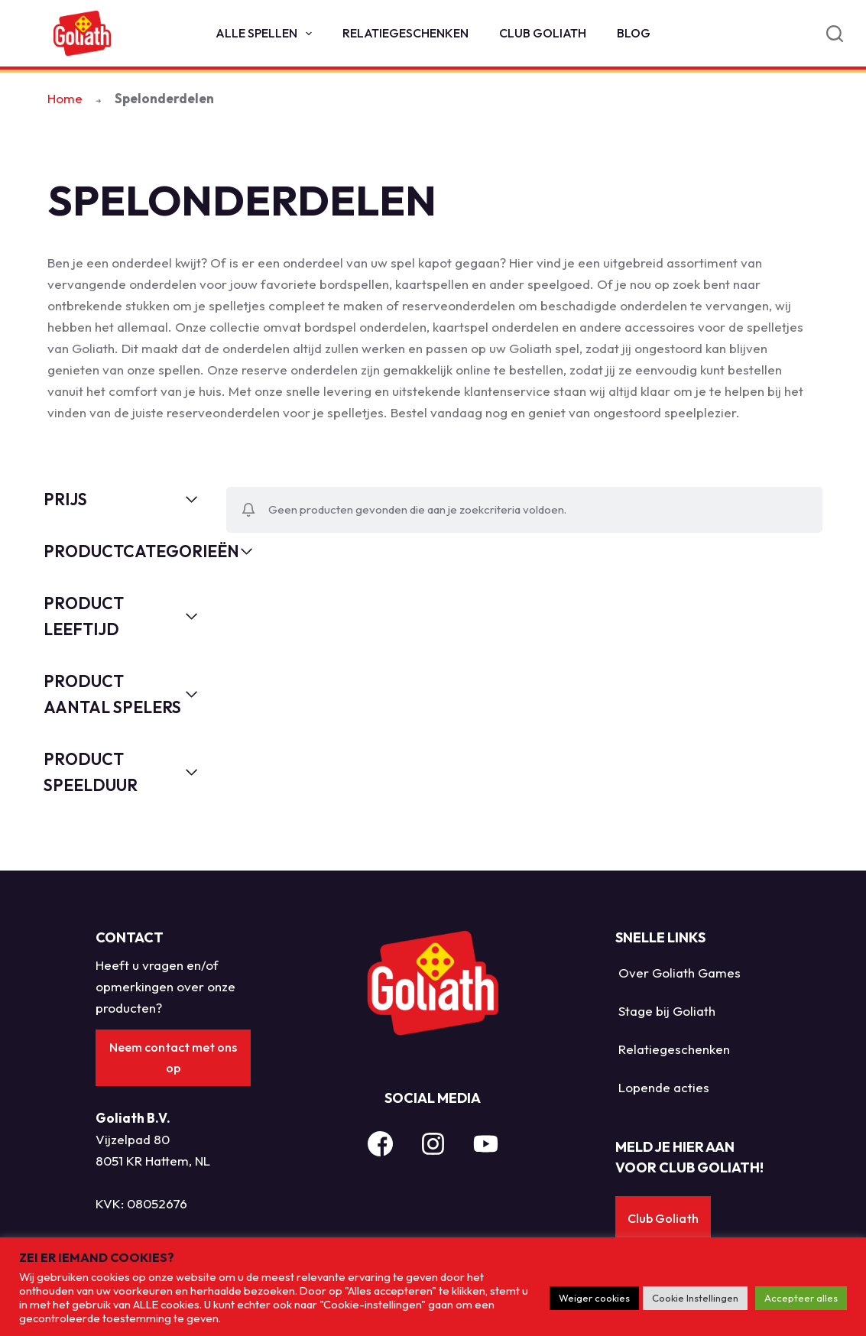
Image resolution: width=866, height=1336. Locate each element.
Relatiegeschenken (405, 33)
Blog (633, 33)
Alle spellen (267, 33)
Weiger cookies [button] (594, 1298)
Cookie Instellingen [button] (695, 1298)
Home (65, 98)
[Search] (834, 33)
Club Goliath (542, 33)
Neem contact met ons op (173, 1057)
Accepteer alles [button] (801, 1298)
